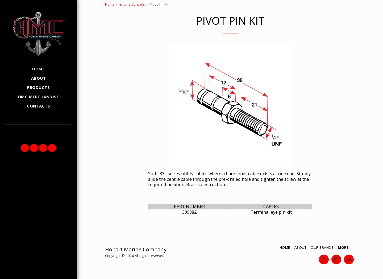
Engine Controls (132, 4)
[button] (25, 148)
